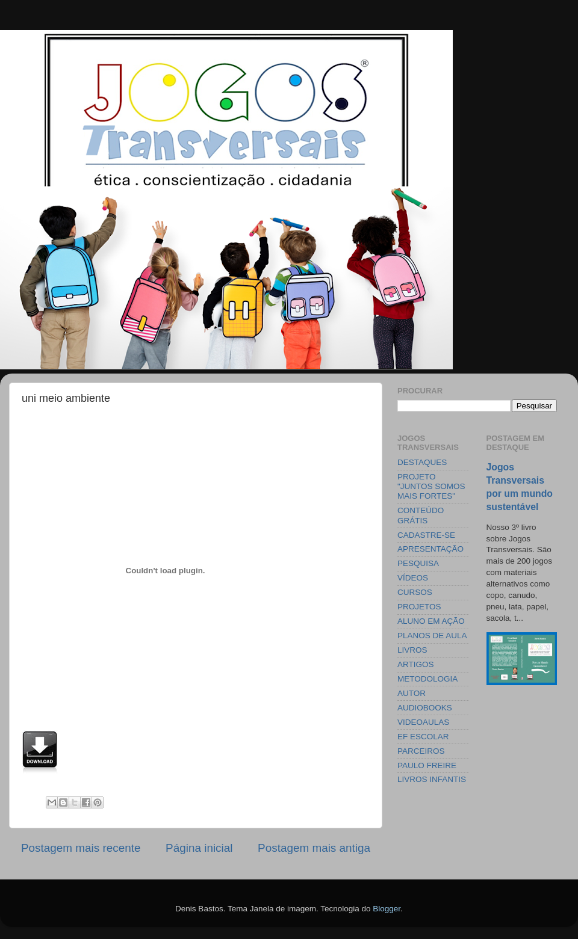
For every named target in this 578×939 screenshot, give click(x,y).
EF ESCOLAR (423, 736)
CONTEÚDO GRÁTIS (420, 515)
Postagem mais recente (80, 848)
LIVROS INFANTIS (431, 779)
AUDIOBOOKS (424, 707)
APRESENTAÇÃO (430, 548)
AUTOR (411, 693)
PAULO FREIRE (426, 765)
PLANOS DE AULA (432, 635)
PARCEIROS (421, 751)
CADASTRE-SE (426, 535)
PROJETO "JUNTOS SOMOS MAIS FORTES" (431, 486)
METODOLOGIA (427, 678)
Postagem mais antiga (314, 848)
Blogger (386, 908)
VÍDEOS (412, 577)
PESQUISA (418, 563)
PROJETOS (419, 606)
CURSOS (414, 592)
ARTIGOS (415, 664)
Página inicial (199, 848)
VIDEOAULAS (423, 722)
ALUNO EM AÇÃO (431, 621)
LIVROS (412, 649)
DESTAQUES (422, 462)
